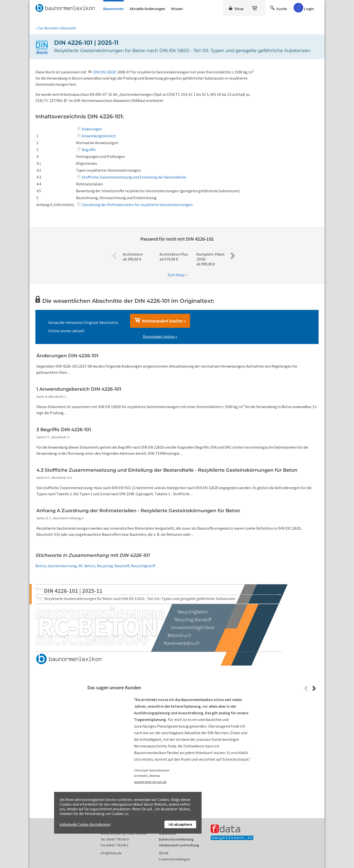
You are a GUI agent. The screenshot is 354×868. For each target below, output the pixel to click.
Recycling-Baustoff (113, 565)
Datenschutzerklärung (176, 839)
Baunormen (113, 8)
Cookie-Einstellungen (174, 859)
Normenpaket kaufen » (160, 320)
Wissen (177, 8)
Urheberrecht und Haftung (179, 845)
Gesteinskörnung (62, 565)
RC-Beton (86, 565)
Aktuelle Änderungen (147, 8)
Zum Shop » (177, 274)
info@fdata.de (111, 853)
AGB (165, 853)
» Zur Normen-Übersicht (55, 28)
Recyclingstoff (143, 565)
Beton (40, 565)
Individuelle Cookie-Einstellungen (85, 824)
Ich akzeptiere (180, 824)
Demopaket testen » (160, 336)
